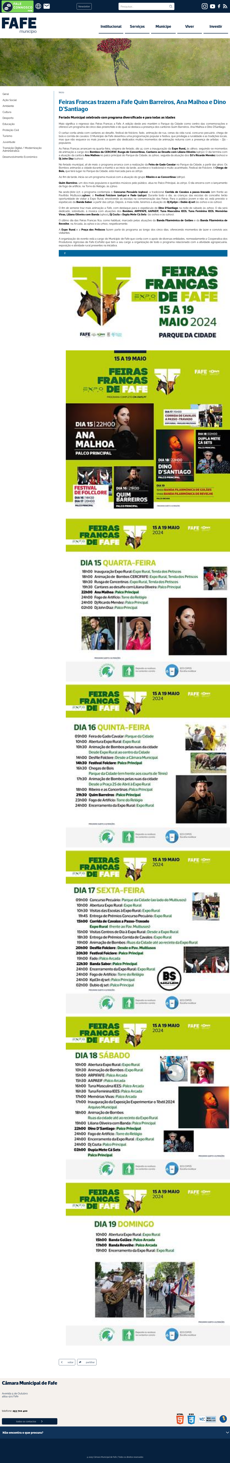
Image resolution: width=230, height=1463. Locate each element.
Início (61, 92)
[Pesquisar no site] (144, 6)
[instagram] (204, 6)
